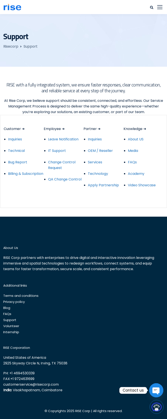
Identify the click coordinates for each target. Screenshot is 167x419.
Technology (98, 173)
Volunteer (11, 326)
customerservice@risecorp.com (31, 384)
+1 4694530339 (22, 373)
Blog (6, 307)
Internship (11, 332)
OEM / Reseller (100, 150)
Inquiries (15, 139)
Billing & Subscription (25, 173)
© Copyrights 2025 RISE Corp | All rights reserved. (83, 411)
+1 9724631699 (22, 378)
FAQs (132, 162)
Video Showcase (142, 185)
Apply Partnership (103, 185)
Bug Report (17, 162)
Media (133, 150)
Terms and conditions (20, 295)
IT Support (57, 150)
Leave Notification (63, 139)
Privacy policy (14, 301)
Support (9, 320)
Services (95, 162)
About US (136, 139)
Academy (136, 173)
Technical (16, 150)
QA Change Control (65, 179)
